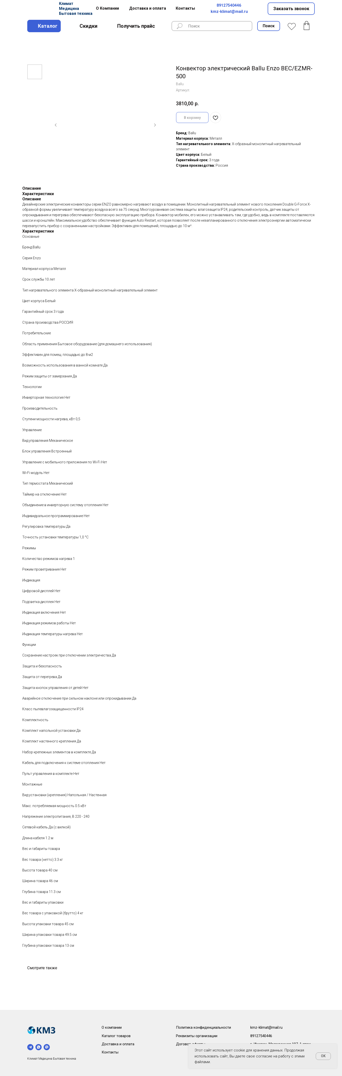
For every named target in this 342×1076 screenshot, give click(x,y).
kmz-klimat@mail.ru (229, 11)
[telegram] (30, 1047)
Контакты (110, 1052)
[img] (41, 9)
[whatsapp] (38, 1047)
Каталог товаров (116, 1036)
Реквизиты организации (196, 1036)
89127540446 (229, 5)
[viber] (47, 1047)
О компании (112, 1027)
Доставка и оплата (118, 1044)
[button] (291, 8)
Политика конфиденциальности (203, 1027)
